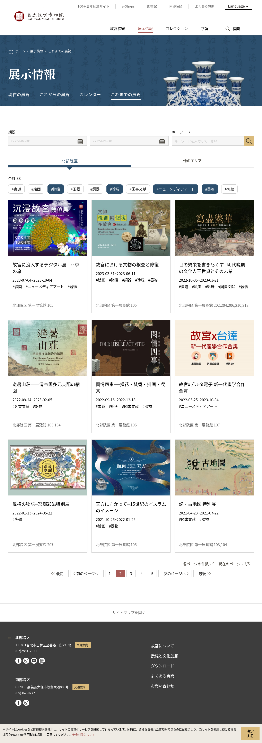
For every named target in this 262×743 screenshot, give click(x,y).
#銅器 (95, 189)
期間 (12, 132)
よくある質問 (162, 676)
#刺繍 (229, 189)
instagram (26, 661)
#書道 (16, 189)
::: (44, 6)
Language (236, 6)
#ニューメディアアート (176, 189)
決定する (250, 733)
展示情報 (36, 50)
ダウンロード (162, 666)
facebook (18, 661)
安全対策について (83, 734)
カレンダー (90, 94)
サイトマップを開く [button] (129, 612)
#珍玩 (114, 189)
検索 (249, 141)
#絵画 (36, 189)
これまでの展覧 (59, 50)
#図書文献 (138, 189)
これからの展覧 (55, 94)
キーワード (181, 132)
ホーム (20, 50)
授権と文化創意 (164, 656)
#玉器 (75, 189)
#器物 (210, 189)
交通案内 (82, 645)
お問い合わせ (162, 686)
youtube (34, 661)
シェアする (213, 118)
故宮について (162, 646)
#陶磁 (55, 189)
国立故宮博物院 (38, 16)
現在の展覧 (19, 94)
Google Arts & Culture (42, 661)
